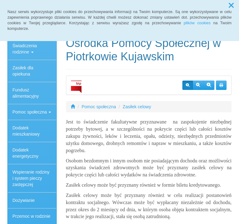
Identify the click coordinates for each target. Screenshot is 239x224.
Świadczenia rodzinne (24, 48)
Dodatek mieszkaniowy (26, 131)
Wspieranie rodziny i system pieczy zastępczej (30, 178)
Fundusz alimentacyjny (25, 93)
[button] (231, 5)
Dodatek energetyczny (25, 153)
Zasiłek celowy (137, 106)
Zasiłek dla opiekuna (22, 71)
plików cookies (197, 23)
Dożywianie (23, 200)
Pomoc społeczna (31, 112)
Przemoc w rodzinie (31, 216)
